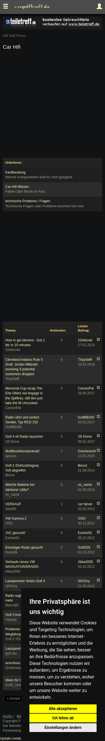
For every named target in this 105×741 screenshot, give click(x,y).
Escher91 (85, 533)
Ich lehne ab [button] (63, 718)
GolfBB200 (86, 417)
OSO (81, 518)
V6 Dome (85, 437)
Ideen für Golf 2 (17, 680)
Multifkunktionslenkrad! (22, 451)
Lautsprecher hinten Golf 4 (25, 581)
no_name (85, 485)
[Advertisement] (52, 105)
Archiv (7, 716)
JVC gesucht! (15, 533)
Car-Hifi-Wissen (17, 187)
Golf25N (84, 547)
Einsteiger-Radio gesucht (24, 547)
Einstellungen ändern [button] (63, 727)
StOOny (84, 581)
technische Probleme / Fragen (27, 201)
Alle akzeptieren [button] (63, 708)
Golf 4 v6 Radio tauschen (24, 437)
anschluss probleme (20, 663)
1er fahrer (85, 504)
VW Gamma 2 (15, 518)
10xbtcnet (85, 340)
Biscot (82, 466)
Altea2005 (85, 562)
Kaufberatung (15, 172)
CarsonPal (86, 388)
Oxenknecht (87, 451)
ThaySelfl (85, 360)
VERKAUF (13, 504)
